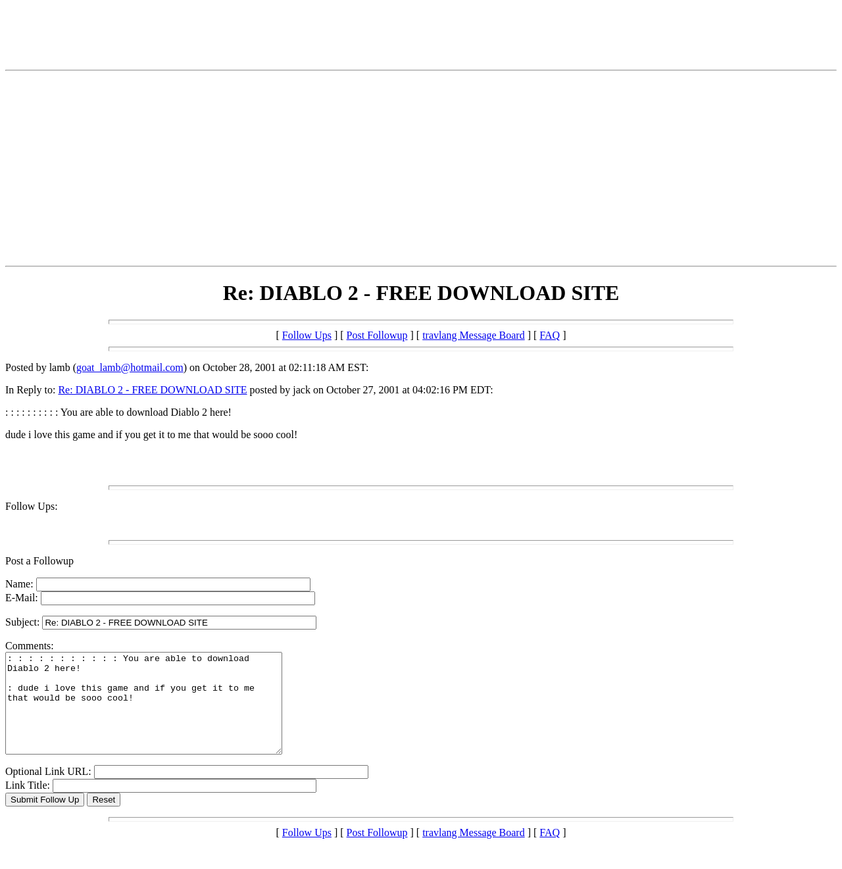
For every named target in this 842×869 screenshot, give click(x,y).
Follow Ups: (31, 506)
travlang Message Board (473, 335)
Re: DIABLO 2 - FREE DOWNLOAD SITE (152, 389)
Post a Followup (39, 560)
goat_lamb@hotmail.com (130, 367)
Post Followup (377, 335)
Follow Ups (307, 335)
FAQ (549, 335)
